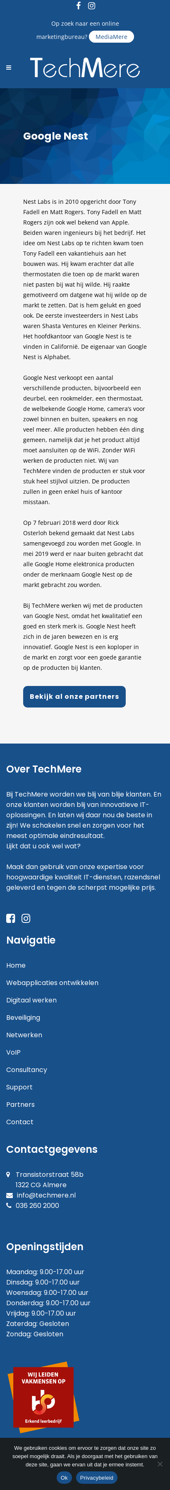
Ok (64, 1478)
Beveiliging (23, 1017)
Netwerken (24, 1035)
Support (19, 1087)
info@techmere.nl (46, 1195)
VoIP (13, 1052)
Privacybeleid (97, 1478)
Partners (20, 1104)
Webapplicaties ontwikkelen (52, 983)
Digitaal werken (31, 1000)
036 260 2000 (37, 1205)
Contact (20, 1122)
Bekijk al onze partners (74, 696)
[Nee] (160, 1464)
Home (16, 965)
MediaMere (111, 37)
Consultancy (26, 1070)
